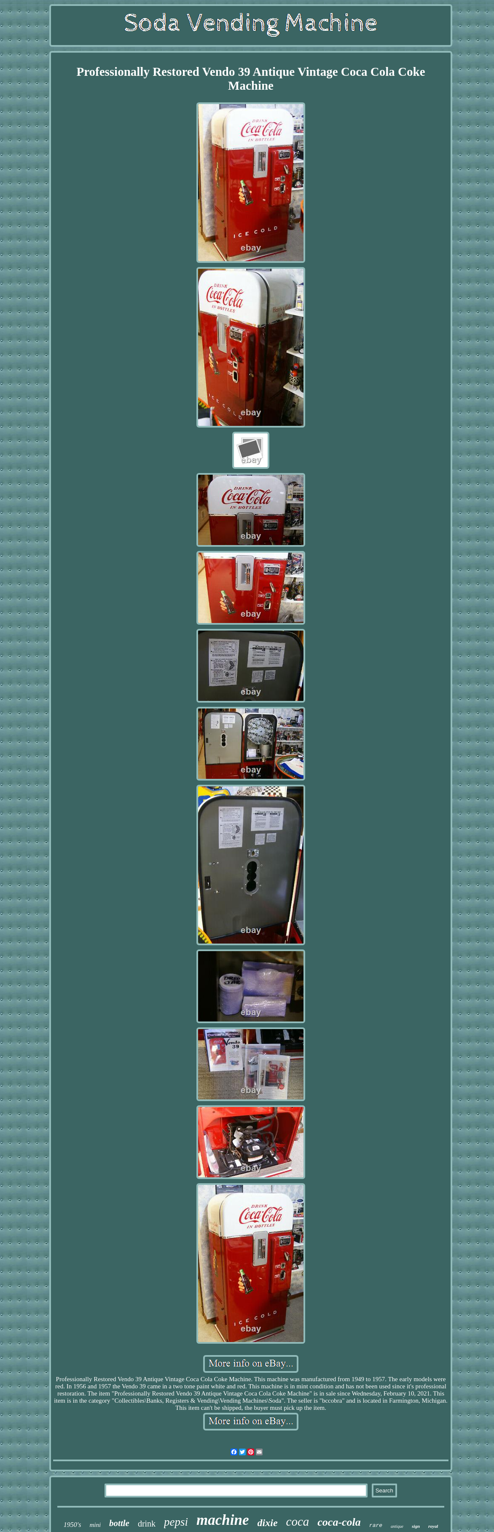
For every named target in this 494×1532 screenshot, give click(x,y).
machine (222, 1520)
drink (147, 1523)
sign (416, 1526)
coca (297, 1521)
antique (397, 1526)
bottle (119, 1523)
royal (433, 1526)
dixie (268, 1522)
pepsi (176, 1522)
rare (375, 1525)
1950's (72, 1524)
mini (95, 1524)
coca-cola (339, 1522)
